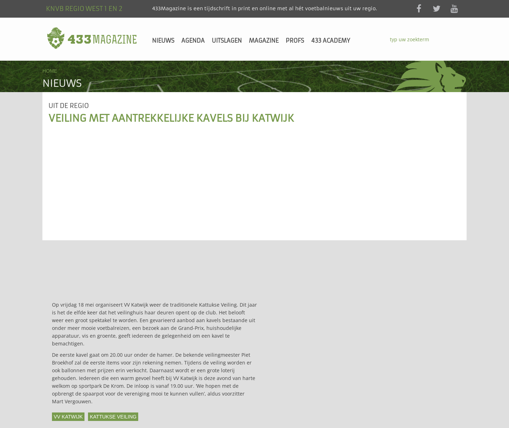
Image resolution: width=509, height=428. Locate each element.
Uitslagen (227, 40)
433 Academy (330, 40)
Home (49, 71)
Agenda (193, 40)
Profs (295, 40)
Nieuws (163, 40)
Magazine (264, 40)
